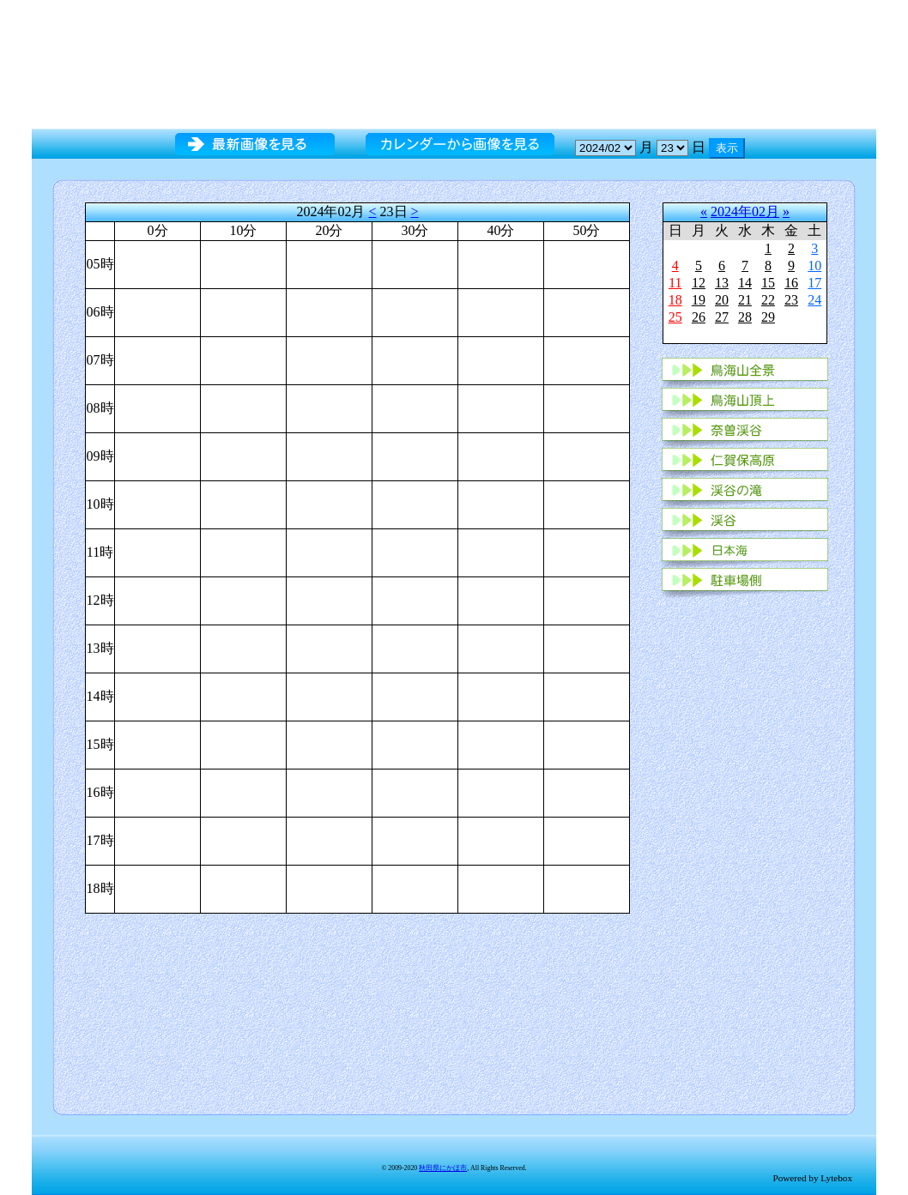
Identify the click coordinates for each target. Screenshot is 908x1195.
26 (698, 317)
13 (722, 282)
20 (722, 300)
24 (814, 300)
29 (768, 317)
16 (791, 282)
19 (698, 300)
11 (675, 282)
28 (745, 317)
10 (814, 265)
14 (745, 282)
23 (791, 300)
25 (675, 317)
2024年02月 (745, 211)
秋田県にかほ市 (443, 1168)
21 (745, 300)
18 (675, 300)
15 (768, 282)
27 (722, 317)
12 (698, 282)
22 (768, 300)
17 (814, 282)
